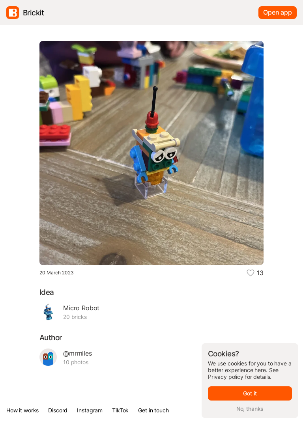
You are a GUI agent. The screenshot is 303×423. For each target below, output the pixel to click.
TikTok (120, 410)
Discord (57, 410)
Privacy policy (225, 376)
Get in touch (153, 410)
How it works (22, 410)
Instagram (90, 410)
